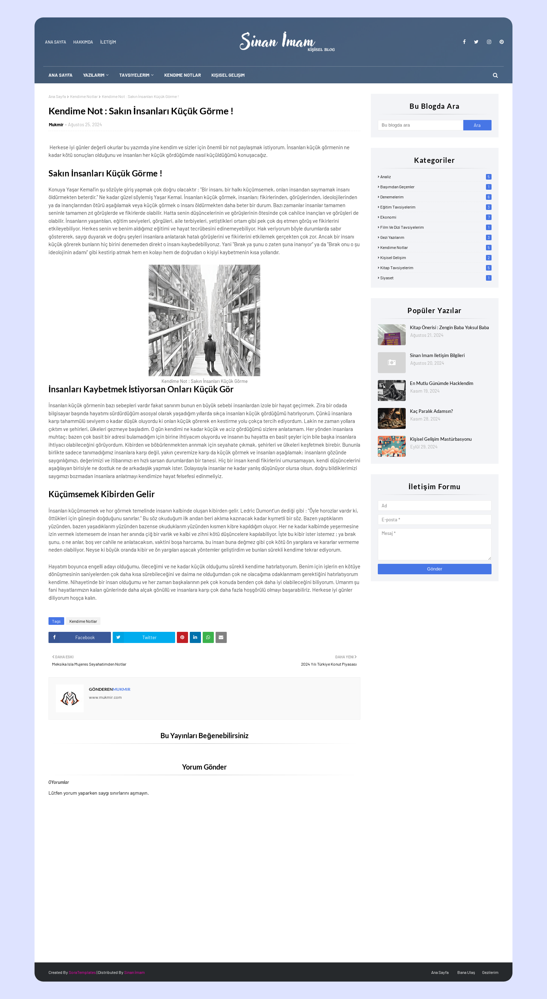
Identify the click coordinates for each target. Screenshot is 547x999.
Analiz (436, 176)
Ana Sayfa (55, 41)
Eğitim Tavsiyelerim (436, 206)
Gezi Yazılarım (436, 237)
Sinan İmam (134, 972)
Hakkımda (83, 41)
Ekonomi (436, 216)
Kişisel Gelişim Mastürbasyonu (441, 439)
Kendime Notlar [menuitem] (182, 75)
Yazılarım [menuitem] (93, 75)
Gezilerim (490, 972)
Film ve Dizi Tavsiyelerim (436, 227)
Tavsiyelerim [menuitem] (134, 75)
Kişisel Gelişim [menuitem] (228, 75)
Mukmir (56, 124)
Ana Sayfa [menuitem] (60, 75)
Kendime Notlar (84, 96)
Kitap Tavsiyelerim (436, 267)
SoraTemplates (82, 972)
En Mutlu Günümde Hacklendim (441, 383)
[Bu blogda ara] (420, 125)
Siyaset (436, 277)
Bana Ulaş (466, 972)
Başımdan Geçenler (436, 186)
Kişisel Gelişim (436, 257)
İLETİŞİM (108, 41)
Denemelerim (436, 196)
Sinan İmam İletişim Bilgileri (437, 355)
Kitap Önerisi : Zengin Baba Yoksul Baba (449, 327)
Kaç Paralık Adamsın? (431, 411)
